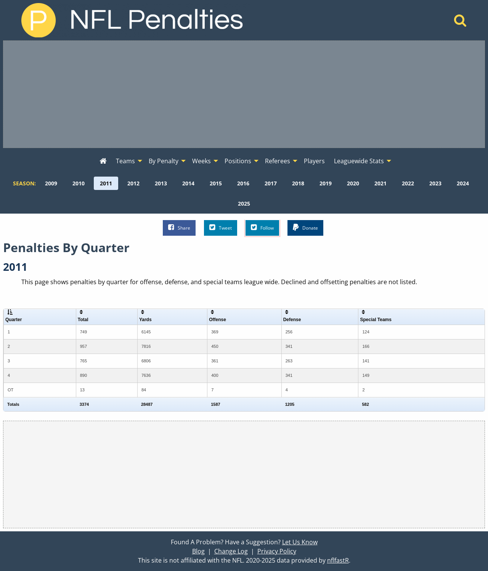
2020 (353, 183)
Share (179, 227)
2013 (161, 183)
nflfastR (338, 560)
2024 (463, 183)
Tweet (220, 227)
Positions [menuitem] (238, 161)
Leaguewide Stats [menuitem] (359, 161)
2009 (51, 183)
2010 (78, 183)
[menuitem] (103, 161)
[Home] (460, 22)
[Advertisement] (244, 94)
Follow (262, 227)
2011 (106, 183)
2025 (244, 203)
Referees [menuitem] (277, 161)
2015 (216, 183)
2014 (188, 183)
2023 (435, 183)
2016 (243, 183)
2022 (408, 183)
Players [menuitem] (314, 161)
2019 (325, 183)
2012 (133, 183)
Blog (198, 551)
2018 (298, 183)
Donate (305, 227)
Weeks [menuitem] (201, 161)
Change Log (231, 551)
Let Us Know (300, 542)
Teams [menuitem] (125, 161)
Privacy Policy (276, 551)
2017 (271, 183)
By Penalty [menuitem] (163, 161)
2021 (380, 183)
